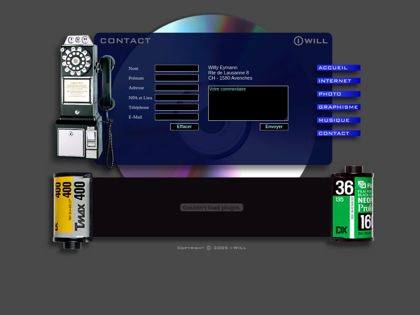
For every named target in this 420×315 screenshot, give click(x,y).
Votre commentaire (248, 103)
